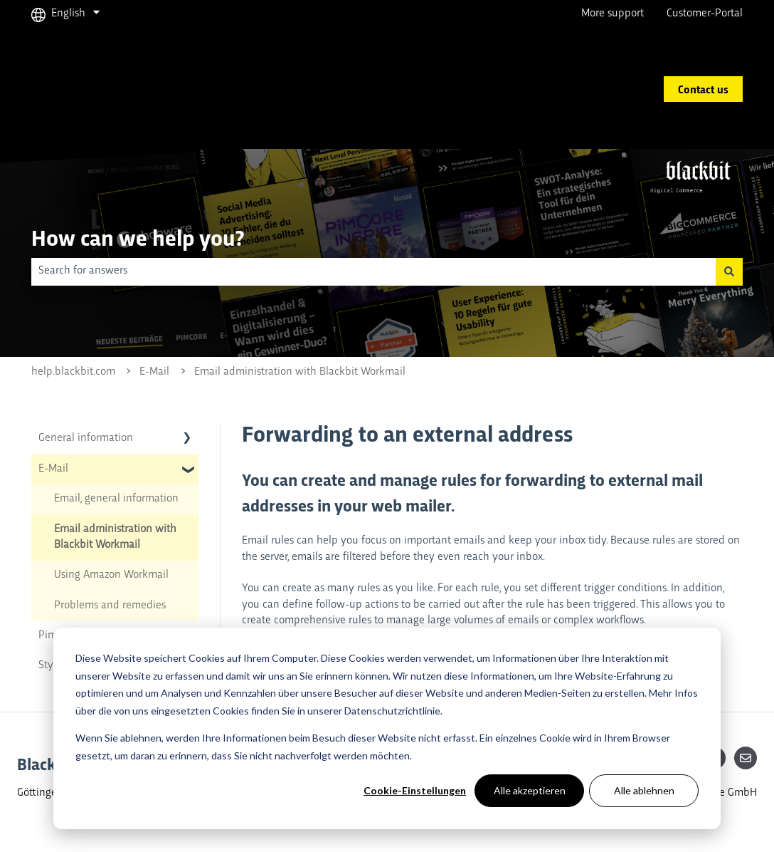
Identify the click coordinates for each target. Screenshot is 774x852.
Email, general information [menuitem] (116, 499)
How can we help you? (137, 237)
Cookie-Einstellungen (415, 790)
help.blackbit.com (73, 372)
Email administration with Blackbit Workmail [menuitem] (115, 537)
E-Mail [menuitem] (53, 469)
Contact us (703, 88)
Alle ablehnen (644, 790)
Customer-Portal (705, 14)
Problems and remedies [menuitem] (110, 606)
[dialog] (387, 728)
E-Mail (154, 372)
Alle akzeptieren (530, 790)
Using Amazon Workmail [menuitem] (111, 575)
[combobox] (373, 271)
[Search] (729, 271)
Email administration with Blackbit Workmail (299, 372)
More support (612, 14)
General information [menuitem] (85, 438)
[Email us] (745, 758)
